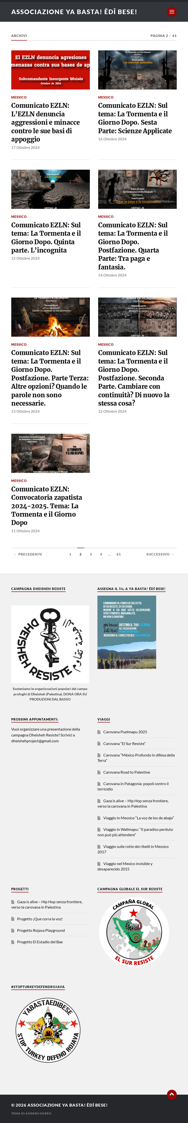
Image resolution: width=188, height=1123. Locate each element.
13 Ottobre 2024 (25, 411)
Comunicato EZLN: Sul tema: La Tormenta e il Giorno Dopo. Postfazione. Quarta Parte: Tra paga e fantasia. (133, 246)
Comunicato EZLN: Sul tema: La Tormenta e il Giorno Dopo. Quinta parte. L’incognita (46, 237)
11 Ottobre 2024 (25, 531)
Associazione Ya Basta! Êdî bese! (74, 11)
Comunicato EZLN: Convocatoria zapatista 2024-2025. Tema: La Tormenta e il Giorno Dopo (46, 506)
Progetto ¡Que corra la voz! (40, 918)
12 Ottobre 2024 (112, 411)
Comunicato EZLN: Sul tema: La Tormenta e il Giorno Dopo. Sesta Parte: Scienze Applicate (135, 118)
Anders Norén (38, 1113)
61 (119, 554)
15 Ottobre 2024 (25, 258)
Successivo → (160, 554)
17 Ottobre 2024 (25, 147)
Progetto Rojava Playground (41, 930)
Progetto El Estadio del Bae (40, 941)
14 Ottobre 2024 (112, 275)
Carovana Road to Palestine (126, 772)
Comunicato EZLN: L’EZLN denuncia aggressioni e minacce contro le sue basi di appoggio (45, 122)
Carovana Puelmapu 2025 (125, 731)
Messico (19, 97)
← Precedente (28, 554)
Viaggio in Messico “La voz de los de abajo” (138, 817)
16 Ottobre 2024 (112, 139)
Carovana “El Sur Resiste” (124, 743)
